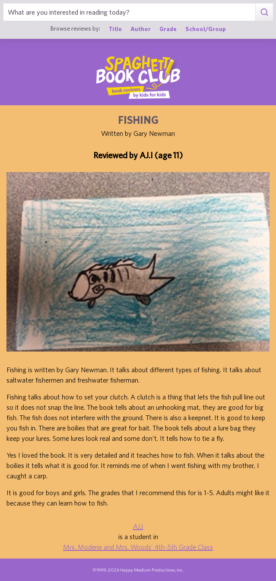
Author (140, 28)
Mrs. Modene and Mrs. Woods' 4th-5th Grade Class (138, 547)
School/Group (205, 28)
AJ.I (138, 526)
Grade (168, 28)
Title (115, 28)
